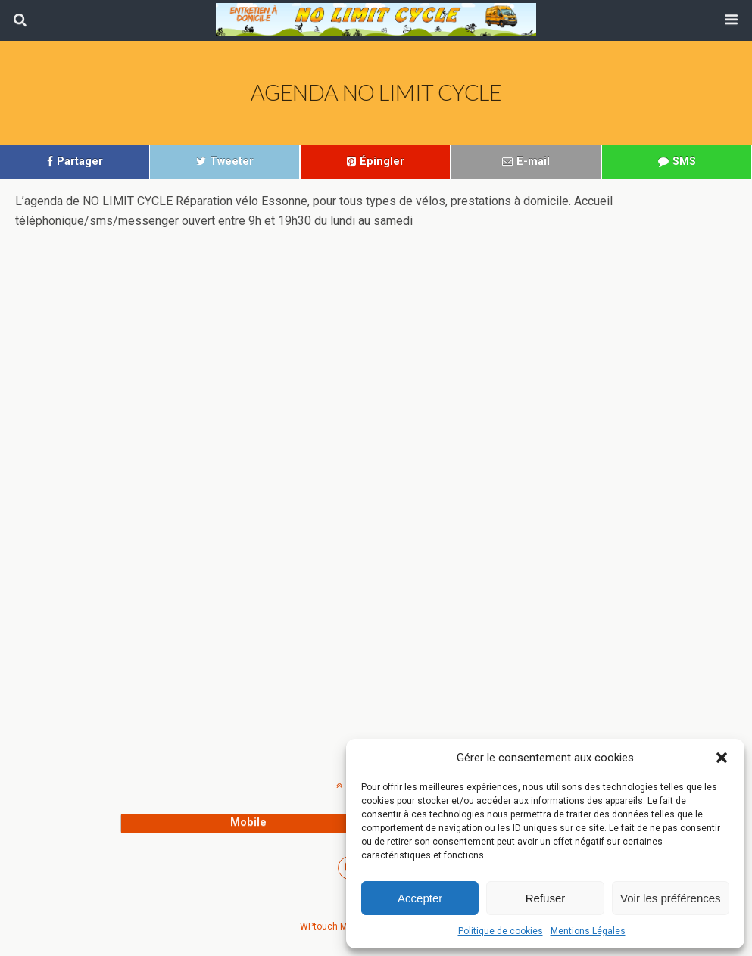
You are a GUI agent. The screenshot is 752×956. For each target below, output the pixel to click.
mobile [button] (248, 822)
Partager (80, 161)
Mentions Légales (588, 931)
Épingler (382, 161)
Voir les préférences (670, 898)
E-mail (533, 161)
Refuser (546, 898)
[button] (721, 757)
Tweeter (232, 161)
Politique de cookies (500, 931)
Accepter (420, 898)
